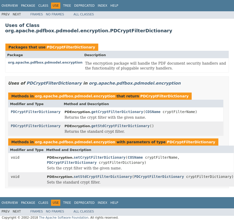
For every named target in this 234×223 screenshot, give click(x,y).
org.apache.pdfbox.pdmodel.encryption (45, 62)
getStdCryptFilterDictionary (120, 126)
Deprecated (84, 5)
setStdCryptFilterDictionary (103, 177)
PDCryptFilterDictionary (71, 47)
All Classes (84, 14)
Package (28, 5)
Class (43, 5)
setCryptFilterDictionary (99, 157)
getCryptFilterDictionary (117, 112)
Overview (10, 5)
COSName (152, 112)
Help (114, 5)
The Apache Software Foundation (64, 217)
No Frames (55, 14)
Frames (36, 14)
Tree (67, 5)
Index (103, 5)
